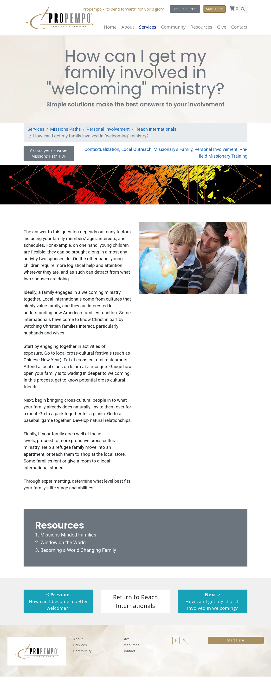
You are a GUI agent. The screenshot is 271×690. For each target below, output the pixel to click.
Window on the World (63, 555)
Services (36, 130)
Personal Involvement (109, 130)
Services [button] (147, 27)
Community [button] (173, 27)
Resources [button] (201, 27)
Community (82, 664)
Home (110, 27)
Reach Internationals (158, 130)
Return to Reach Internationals (135, 614)
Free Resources (184, 8)
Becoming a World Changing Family (78, 563)
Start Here (214, 8)
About (128, 27)
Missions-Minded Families (68, 548)
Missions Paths (66, 130)
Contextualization (99, 151)
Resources (131, 658)
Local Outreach (134, 151)
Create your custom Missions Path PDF (49, 155)
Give (221, 27)
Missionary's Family (171, 151)
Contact (239, 27)
